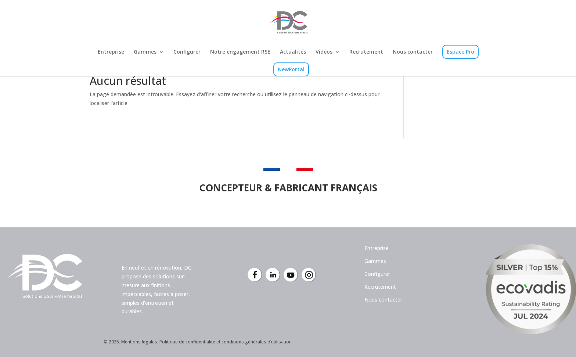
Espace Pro (460, 51)
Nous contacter (413, 52)
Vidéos (324, 52)
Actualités (293, 52)
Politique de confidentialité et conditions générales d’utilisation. (226, 342)
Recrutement (366, 52)
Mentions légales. (139, 342)
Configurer (187, 52)
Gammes (145, 52)
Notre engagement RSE (240, 52)
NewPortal (291, 69)
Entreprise (111, 52)
